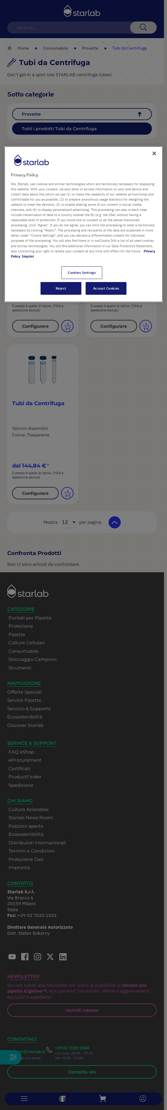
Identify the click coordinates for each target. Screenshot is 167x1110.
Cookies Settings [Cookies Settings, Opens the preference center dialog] (82, 272)
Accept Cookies (106, 288)
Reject (61, 288)
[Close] (154, 153)
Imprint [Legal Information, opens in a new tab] (28, 256)
